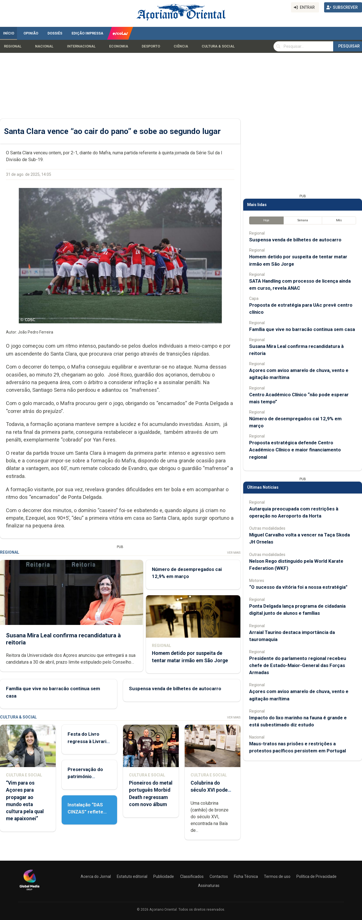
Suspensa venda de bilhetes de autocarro (175, 688)
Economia (118, 46)
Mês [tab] (339, 220)
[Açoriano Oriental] (29, 891)
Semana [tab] (303, 220)
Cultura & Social (218, 46)
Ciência (181, 46)
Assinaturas (208, 885)
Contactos (219, 876)
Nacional (44, 46)
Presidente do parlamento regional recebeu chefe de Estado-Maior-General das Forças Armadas (297, 665)
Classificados (192, 876)
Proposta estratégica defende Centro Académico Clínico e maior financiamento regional (295, 450)
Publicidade (163, 876)
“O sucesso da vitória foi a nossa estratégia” (298, 587)
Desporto (151, 46)
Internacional (81, 46)
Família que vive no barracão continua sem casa (302, 329)
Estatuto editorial (132, 876)
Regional (12, 46)
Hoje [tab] (266, 220)
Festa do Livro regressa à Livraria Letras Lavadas (88, 741)
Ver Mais (233, 553)
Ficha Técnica (246, 876)
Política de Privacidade (316, 876)
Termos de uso (277, 876)
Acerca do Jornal (96, 876)
